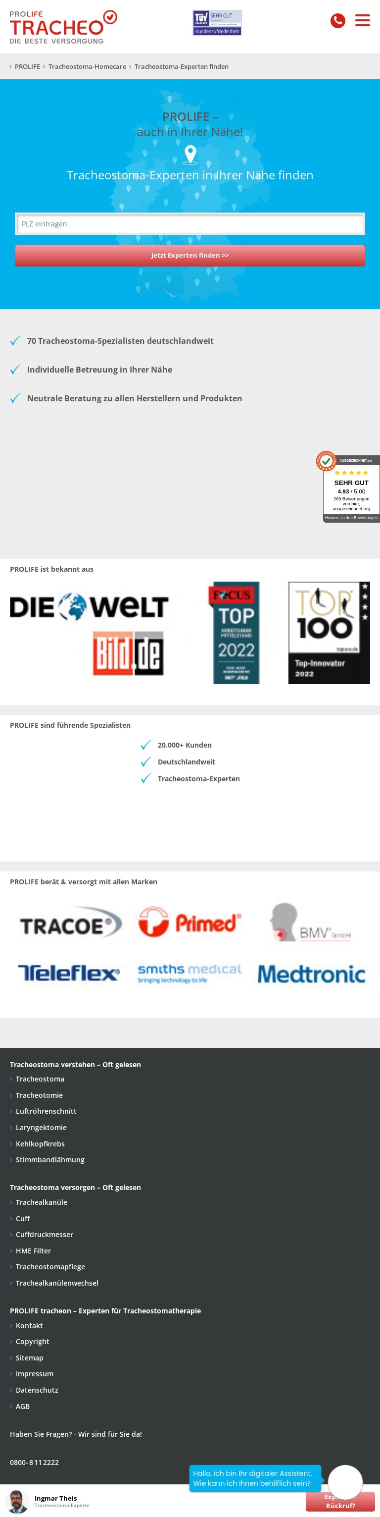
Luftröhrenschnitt (46, 1111)
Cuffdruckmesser (44, 1234)
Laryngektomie (41, 1127)
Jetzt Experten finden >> (190, 255)
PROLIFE (27, 66)
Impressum (34, 1373)
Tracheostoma (40, 1079)
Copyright (32, 1341)
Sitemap (30, 1357)
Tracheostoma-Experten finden (182, 66)
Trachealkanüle (41, 1202)
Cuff (23, 1218)
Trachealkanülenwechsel (57, 1283)
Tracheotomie (39, 1095)
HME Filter (33, 1250)
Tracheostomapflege (50, 1266)
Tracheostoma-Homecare (87, 66)
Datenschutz (37, 1390)
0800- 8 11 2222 (34, 1462)
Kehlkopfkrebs (40, 1143)
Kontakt (29, 1325)
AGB (23, 1406)
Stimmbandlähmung (50, 1159)
